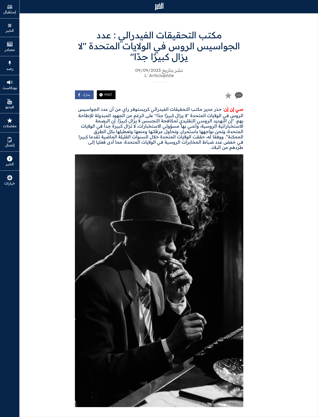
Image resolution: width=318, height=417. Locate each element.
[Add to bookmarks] (228, 95)
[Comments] (238, 95)
